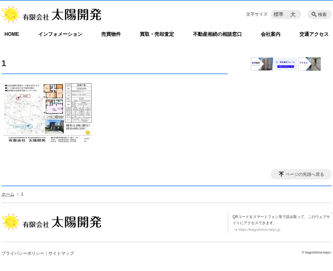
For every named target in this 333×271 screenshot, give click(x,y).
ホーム (8, 194)
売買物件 (111, 34)
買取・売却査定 (157, 34)
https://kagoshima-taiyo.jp (259, 230)
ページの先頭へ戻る (305, 174)
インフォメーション (60, 34)
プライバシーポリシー (23, 253)
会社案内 (270, 34)
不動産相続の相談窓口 (217, 34)
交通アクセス (314, 34)
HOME (12, 34)
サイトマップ (61, 253)
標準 (278, 14)
